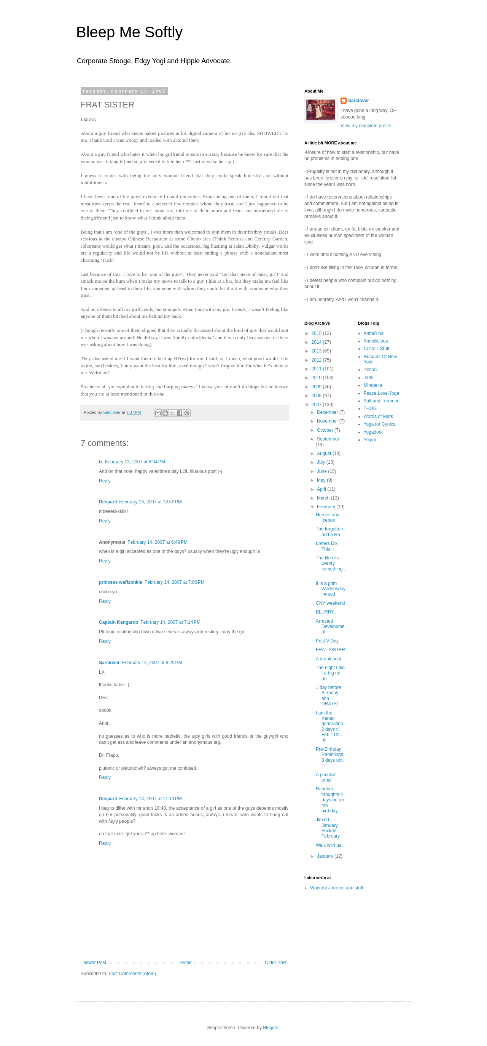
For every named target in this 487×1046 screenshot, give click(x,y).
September (328, 439)
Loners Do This (326, 546)
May (322, 480)
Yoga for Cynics (380, 424)
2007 (317, 404)
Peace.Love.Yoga (381, 393)
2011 (317, 369)
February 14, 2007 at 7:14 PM (170, 622)
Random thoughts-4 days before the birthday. (330, 800)
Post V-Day (327, 641)
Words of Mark (378, 416)
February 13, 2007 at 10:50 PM (150, 502)
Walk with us (328, 845)
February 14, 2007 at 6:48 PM (157, 542)
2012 (317, 360)
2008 (317, 395)
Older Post (275, 962)
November (328, 421)
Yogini (370, 439)
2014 (317, 342)
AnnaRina (374, 333)
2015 (317, 333)
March (324, 498)
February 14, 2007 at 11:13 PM (150, 798)
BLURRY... (326, 612)
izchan (370, 369)
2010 (317, 377)
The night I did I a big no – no (330, 673)
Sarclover (109, 662)
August (325, 453)
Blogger (271, 1027)
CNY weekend (330, 603)
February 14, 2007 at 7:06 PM (175, 582)
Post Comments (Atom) (132, 973)
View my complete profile (366, 125)
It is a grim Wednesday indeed (330, 589)
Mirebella (373, 385)
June (322, 471)
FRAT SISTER (330, 649)
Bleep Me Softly (129, 32)
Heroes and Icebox (327, 517)
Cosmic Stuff (377, 348)
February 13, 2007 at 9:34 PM (135, 462)
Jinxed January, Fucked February (328, 828)
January (325, 856)
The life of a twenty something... (330, 566)
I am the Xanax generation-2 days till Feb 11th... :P (330, 726)
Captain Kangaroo (118, 622)
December (328, 412)
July (321, 462)
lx (101, 462)
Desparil (108, 502)
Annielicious (376, 341)
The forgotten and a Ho (329, 531)
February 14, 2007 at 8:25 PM (152, 662)
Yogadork (373, 432)
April (322, 489)
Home (186, 962)
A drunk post (328, 659)
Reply (105, 481)
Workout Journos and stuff (336, 888)
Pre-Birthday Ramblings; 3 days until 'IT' (330, 757)
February (326, 506)
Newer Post (94, 962)
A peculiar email (326, 777)
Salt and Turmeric (381, 401)
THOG (370, 408)
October (325, 430)
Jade (369, 377)
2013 (317, 351)
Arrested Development (330, 626)
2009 (317, 386)
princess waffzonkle (120, 582)
